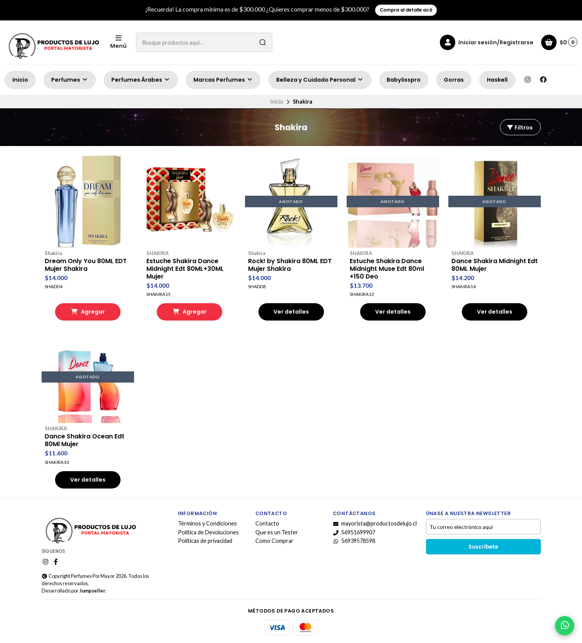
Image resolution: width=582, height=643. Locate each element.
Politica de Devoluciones (208, 532)
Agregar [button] (88, 312)
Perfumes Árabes (140, 80)
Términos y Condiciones (207, 523)
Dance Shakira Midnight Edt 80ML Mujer (494, 265)
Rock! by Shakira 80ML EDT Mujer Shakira (290, 265)
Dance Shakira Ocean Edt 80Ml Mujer (84, 440)
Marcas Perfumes (223, 80)
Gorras (454, 80)
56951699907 (354, 532)
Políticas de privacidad (205, 541)
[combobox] (204, 42)
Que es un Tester (276, 532)
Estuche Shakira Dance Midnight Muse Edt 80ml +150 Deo (387, 268)
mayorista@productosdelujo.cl (375, 523)
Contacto (267, 523)
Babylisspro (404, 80)
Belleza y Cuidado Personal (320, 80)
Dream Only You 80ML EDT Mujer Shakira (86, 265)
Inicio (20, 80)
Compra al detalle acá (406, 10)
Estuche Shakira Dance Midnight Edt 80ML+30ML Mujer (185, 268)
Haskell (497, 80)
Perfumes (69, 80)
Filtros (520, 127)
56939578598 (354, 541)
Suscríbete (483, 547)
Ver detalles (291, 312)
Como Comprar (274, 541)
